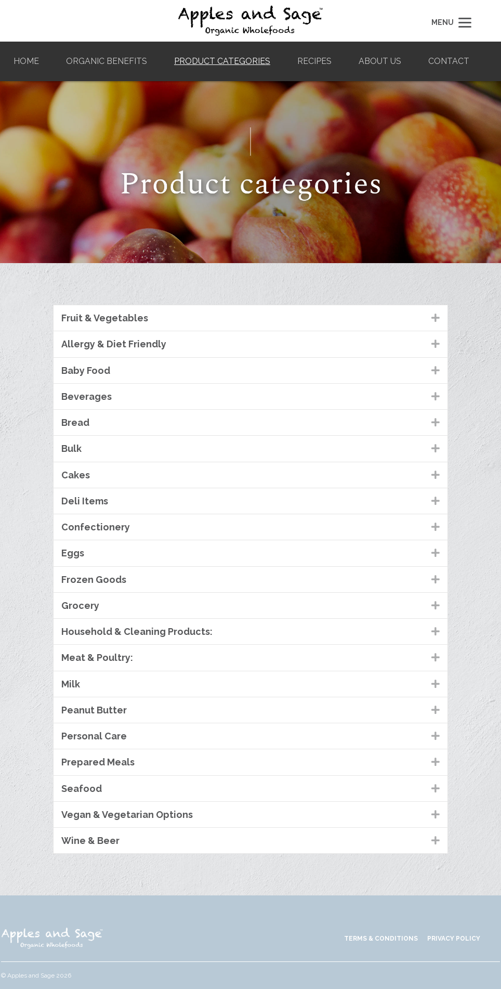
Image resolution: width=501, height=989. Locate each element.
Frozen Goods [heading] (93, 579)
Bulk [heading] (71, 448)
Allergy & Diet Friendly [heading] (113, 344)
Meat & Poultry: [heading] (97, 657)
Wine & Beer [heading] (90, 840)
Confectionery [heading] (95, 527)
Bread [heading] (75, 422)
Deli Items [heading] (84, 501)
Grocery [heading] (80, 605)
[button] (435, 318)
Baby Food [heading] (85, 370)
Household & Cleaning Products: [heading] (137, 631)
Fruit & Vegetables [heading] (104, 318)
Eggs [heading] (72, 553)
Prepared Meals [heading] (98, 762)
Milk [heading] (70, 684)
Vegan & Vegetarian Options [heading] (127, 814)
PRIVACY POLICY (453, 938)
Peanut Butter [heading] (94, 710)
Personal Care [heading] (94, 736)
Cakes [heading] (75, 475)
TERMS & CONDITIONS (381, 938)
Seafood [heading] (81, 788)
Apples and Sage (250, 20)
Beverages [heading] (86, 396)
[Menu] (450, 22)
